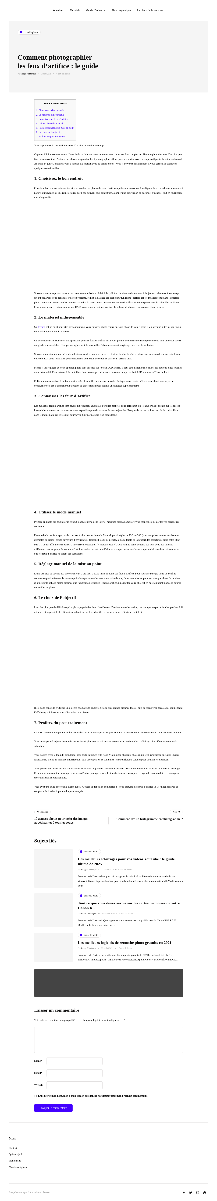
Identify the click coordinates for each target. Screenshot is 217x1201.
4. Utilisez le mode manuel (49, 123)
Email (38, 1072)
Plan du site (15, 1160)
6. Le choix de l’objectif (48, 132)
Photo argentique (121, 10)
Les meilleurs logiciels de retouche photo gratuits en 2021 (125, 942)
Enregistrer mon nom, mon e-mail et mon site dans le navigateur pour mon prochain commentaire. (93, 1095)
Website (38, 1085)
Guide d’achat (94, 10)
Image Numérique (28, 74)
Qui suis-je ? (15, 1154)
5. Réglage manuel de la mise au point (55, 127)
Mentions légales (18, 1167)
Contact (13, 1148)
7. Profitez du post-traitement (50, 136)
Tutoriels (75, 10)
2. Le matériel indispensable (50, 114)
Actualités (58, 10)
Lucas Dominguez (89, 913)
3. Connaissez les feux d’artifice (52, 119)
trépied (41, 327)
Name (38, 1060)
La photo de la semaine (150, 10)
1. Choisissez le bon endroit (50, 110)
